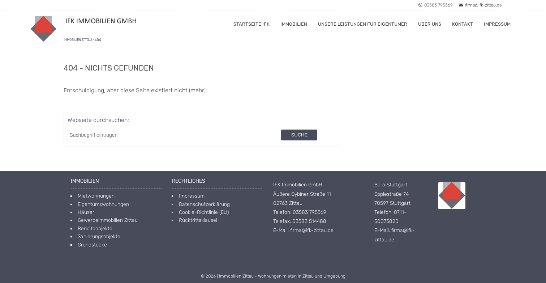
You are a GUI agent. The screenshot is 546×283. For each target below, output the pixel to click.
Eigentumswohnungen (103, 204)
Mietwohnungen (96, 196)
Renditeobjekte (95, 228)
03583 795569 (435, 5)
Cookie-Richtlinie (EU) (204, 212)
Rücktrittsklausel (198, 220)
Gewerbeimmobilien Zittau (108, 220)
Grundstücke (92, 245)
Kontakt (462, 24)
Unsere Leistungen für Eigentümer (362, 24)
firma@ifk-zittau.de (480, 5)
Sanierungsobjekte (99, 236)
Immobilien (293, 24)
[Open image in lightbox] (451, 195)
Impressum (497, 24)
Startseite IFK (251, 24)
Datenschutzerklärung (204, 204)
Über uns (429, 24)
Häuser (86, 212)
